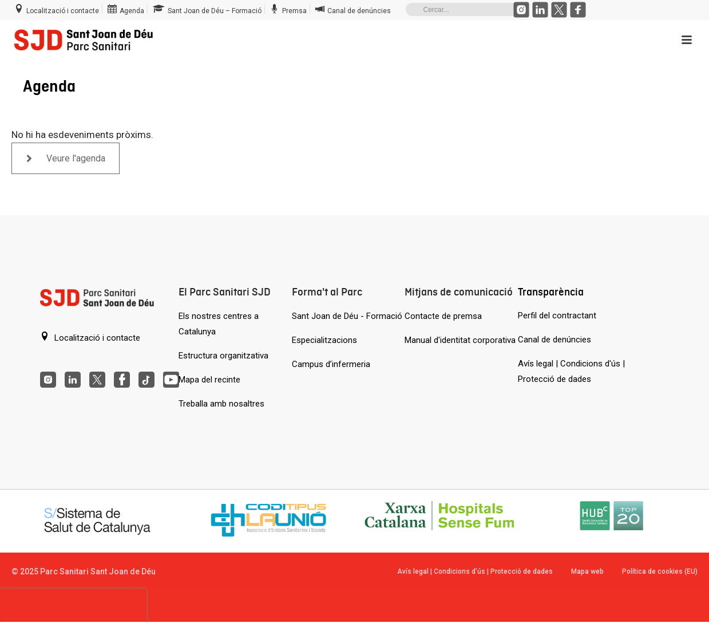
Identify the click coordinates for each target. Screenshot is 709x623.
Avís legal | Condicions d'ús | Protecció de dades (571, 371)
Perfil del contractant (557, 315)
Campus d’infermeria (331, 364)
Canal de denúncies (554, 339)
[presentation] (73, 606)
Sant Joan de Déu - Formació (347, 316)
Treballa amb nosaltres (221, 404)
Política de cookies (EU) (660, 571)
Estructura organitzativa (223, 355)
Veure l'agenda (65, 158)
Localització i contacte (90, 337)
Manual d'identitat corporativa (460, 340)
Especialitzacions (324, 340)
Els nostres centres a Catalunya (219, 324)
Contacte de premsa (443, 316)
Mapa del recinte (209, 379)
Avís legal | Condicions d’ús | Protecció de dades (475, 571)
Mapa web (587, 571)
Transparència (551, 291)
